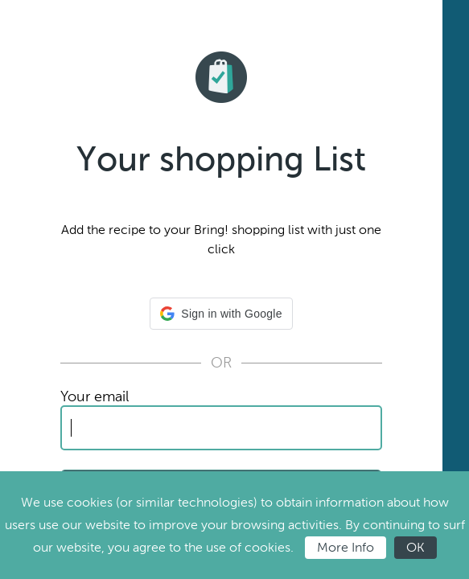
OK (415, 547)
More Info (345, 547)
